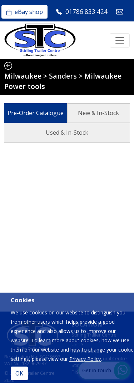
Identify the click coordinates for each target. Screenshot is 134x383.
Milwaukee (22, 76)
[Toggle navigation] (120, 40)
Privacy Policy (85, 358)
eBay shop (24, 12)
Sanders (63, 76)
